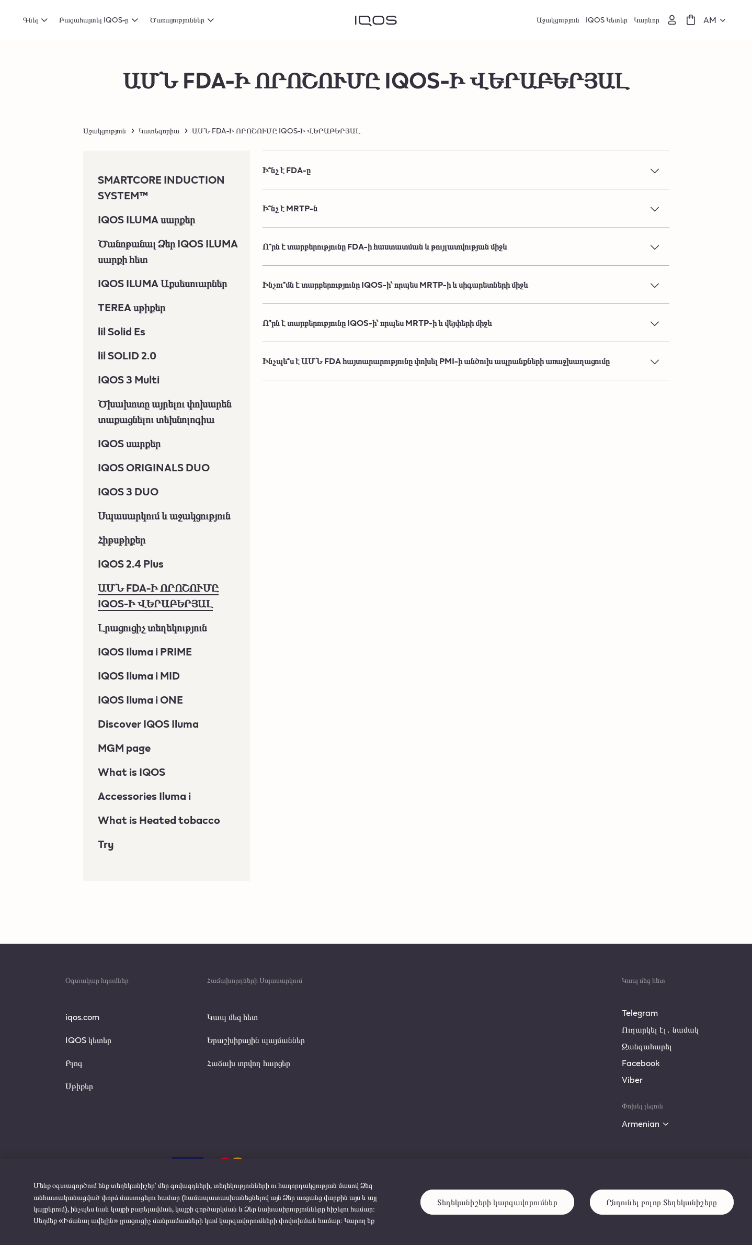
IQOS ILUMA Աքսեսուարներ (162, 283)
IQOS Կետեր (607, 19)
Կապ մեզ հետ (232, 1016)
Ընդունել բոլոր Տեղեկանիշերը (662, 1214)
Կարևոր (646, 19)
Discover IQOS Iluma (148, 723)
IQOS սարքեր (129, 443)
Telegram (640, 1012)
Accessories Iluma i (144, 795)
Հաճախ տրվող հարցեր (248, 1062)
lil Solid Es (121, 331)
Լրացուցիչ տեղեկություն (152, 627)
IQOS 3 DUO (128, 491)
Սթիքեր (79, 1085)
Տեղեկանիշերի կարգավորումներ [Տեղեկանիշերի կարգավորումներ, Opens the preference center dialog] (497, 1214)
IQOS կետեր (88, 1039)
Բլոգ (74, 1062)
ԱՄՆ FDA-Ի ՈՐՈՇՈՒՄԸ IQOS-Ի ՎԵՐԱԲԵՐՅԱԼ (158, 595)
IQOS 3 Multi (128, 379)
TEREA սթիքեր (131, 307)
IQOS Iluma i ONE (140, 699)
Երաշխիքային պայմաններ (256, 1039)
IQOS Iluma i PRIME (145, 651)
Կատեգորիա (159, 131)
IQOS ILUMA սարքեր (146, 219)
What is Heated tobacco (159, 820)
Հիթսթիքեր (121, 539)
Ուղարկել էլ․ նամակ (660, 1029)
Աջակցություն (558, 19)
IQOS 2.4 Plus (131, 563)
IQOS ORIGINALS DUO (154, 467)
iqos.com (82, 1016)
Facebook (641, 1062)
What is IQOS (131, 771)
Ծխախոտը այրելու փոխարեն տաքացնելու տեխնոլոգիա (164, 411)
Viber (632, 1079)
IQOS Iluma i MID (139, 675)
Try (106, 844)
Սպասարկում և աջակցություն (164, 515)
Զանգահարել (647, 1045)
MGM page (124, 747)
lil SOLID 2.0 (127, 355)
